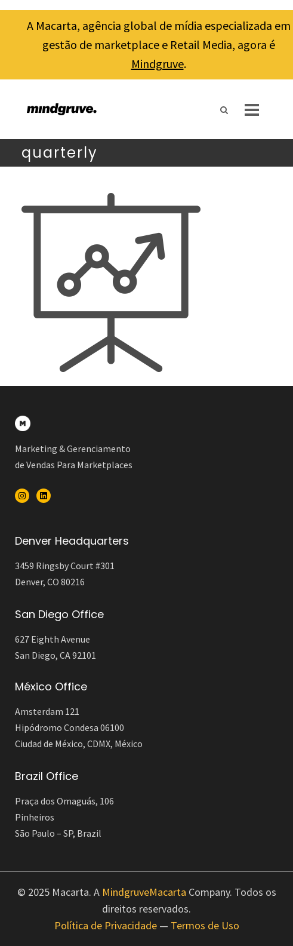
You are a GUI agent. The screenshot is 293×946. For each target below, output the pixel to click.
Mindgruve (157, 63)
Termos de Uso (205, 925)
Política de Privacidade (105, 925)
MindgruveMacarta (144, 892)
